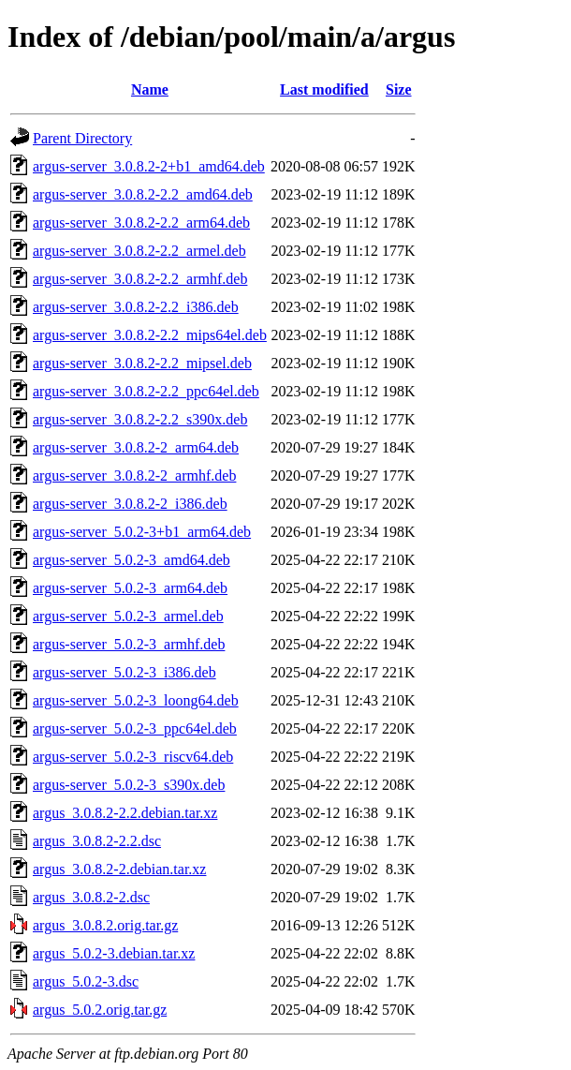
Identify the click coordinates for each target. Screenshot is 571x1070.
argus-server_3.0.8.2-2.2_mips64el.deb (150, 335)
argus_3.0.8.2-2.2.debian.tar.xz (125, 813)
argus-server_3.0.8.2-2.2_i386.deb (136, 307)
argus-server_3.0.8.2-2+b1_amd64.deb (149, 166)
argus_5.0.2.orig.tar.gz (100, 1010)
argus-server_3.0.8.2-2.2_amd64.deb (143, 194)
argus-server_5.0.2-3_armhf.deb (129, 644)
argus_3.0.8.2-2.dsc (91, 897)
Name (149, 89)
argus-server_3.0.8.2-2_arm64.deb (136, 447)
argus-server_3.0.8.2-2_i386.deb (130, 504)
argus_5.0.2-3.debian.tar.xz (114, 953)
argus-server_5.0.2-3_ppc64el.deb (135, 728)
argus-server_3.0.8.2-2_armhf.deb (134, 475)
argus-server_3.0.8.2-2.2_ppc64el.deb (146, 391)
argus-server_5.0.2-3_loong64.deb (136, 700)
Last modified (324, 89)
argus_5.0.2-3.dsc (86, 981)
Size (399, 89)
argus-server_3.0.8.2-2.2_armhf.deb (140, 279)
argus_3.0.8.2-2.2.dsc (97, 841)
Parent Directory (82, 138)
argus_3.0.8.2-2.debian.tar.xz (119, 869)
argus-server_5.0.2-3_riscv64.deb (133, 757)
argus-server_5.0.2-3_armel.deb (128, 616)
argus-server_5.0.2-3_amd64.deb (131, 560)
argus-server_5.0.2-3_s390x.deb (129, 785)
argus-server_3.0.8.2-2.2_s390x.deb (140, 419)
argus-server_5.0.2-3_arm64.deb (130, 588)
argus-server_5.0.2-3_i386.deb (124, 672)
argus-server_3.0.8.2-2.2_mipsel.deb (142, 363)
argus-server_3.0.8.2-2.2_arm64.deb (141, 222)
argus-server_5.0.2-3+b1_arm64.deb (142, 532)
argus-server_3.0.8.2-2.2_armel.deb (139, 251)
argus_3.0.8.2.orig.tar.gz (105, 925)
